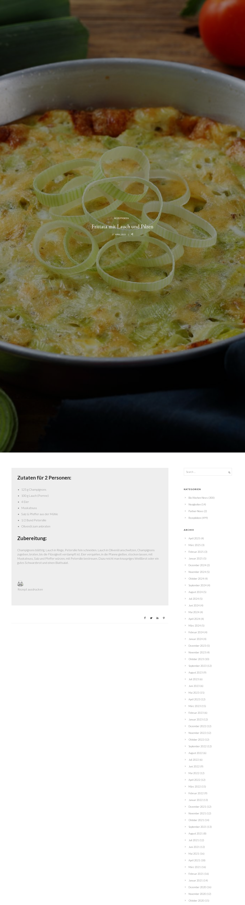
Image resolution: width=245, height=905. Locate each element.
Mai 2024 (194, 612)
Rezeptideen (121, 218)
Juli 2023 (194, 679)
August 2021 (196, 833)
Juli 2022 (194, 759)
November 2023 (197, 652)
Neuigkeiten (195, 504)
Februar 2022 (196, 793)
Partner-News (196, 511)
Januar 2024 (196, 639)
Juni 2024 (194, 605)
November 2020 (197, 893)
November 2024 (197, 571)
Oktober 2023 (196, 659)
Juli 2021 (194, 840)
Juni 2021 (194, 846)
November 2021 (197, 813)
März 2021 (195, 867)
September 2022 (198, 746)
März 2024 (195, 625)
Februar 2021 (196, 873)
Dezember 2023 (197, 645)
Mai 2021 (194, 853)
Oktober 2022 (196, 739)
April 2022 (194, 779)
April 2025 (194, 538)
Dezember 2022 (197, 726)
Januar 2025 (196, 558)
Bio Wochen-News (198, 497)
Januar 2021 (196, 880)
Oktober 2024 (196, 578)
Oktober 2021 (196, 820)
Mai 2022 (194, 773)
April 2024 (194, 618)
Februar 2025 (196, 551)
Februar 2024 (196, 632)
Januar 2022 (196, 800)
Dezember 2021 (197, 806)
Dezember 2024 (197, 565)
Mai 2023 (194, 692)
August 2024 (196, 592)
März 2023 (195, 706)
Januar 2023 (196, 719)
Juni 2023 (194, 685)
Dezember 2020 (197, 887)
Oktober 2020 (196, 900)
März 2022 (195, 786)
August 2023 (196, 672)
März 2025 (195, 545)
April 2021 (194, 860)
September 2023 (198, 665)
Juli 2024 (194, 598)
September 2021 (198, 826)
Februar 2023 (196, 712)
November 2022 (197, 732)
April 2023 (194, 699)
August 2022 (196, 753)
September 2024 (198, 585)
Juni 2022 (194, 766)
